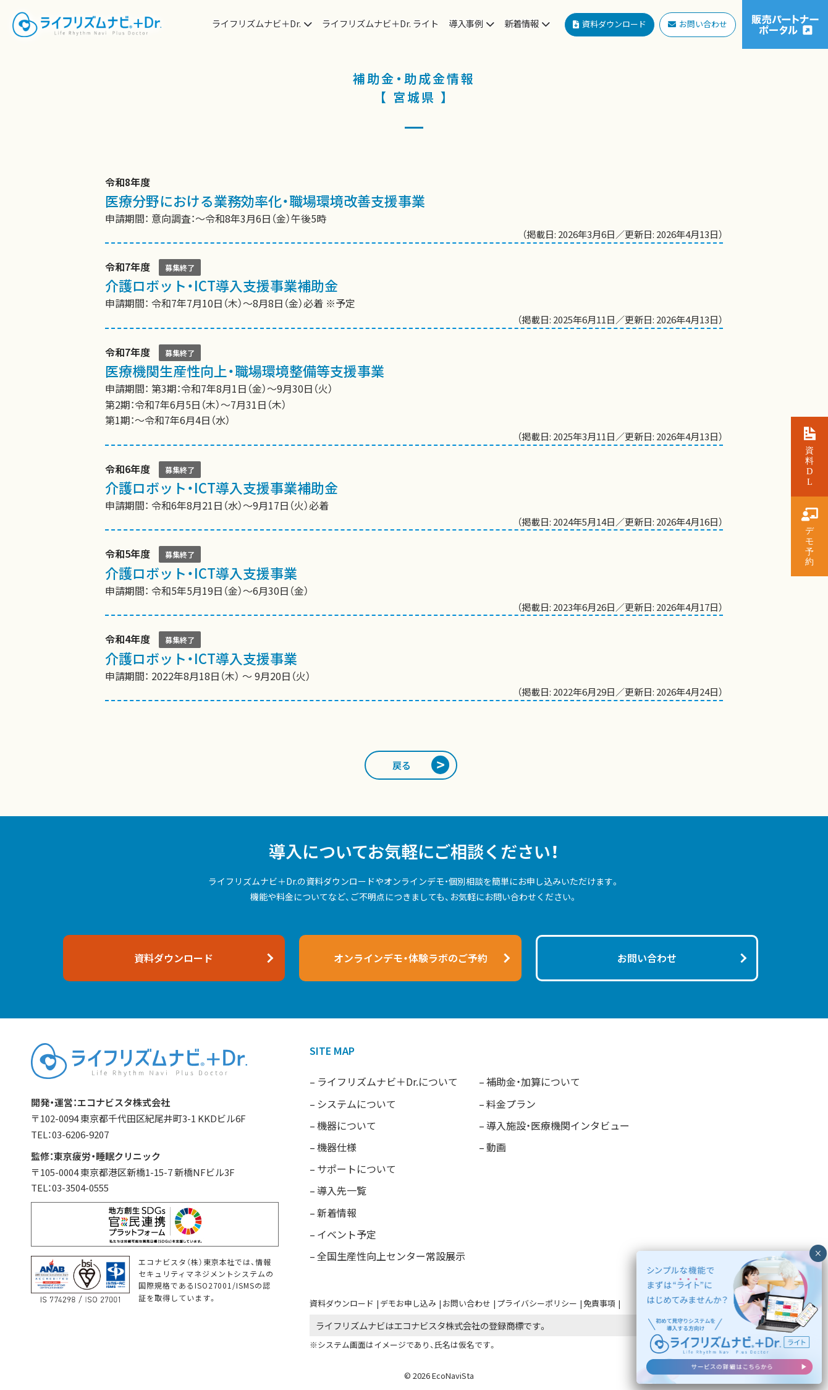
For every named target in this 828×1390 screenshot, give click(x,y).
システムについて (356, 1103)
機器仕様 (337, 1147)
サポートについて (356, 1168)
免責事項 (599, 1303)
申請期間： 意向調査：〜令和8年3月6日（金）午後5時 (414, 208)
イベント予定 (346, 1234)
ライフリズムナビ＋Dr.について (387, 1081)
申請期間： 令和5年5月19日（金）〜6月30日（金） (414, 580)
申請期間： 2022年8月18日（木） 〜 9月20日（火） (414, 665)
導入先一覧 (341, 1190)
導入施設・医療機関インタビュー (558, 1125)
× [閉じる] (817, 1253)
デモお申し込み (408, 1303)
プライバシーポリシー (537, 1303)
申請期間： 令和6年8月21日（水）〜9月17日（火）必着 (414, 495)
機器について (346, 1125)
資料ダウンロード (342, 1303)
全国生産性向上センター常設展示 (391, 1255)
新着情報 (337, 1212)
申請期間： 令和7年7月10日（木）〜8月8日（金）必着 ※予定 (414, 293)
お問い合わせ (466, 1303)
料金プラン (511, 1103)
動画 (496, 1147)
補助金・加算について (533, 1081)
